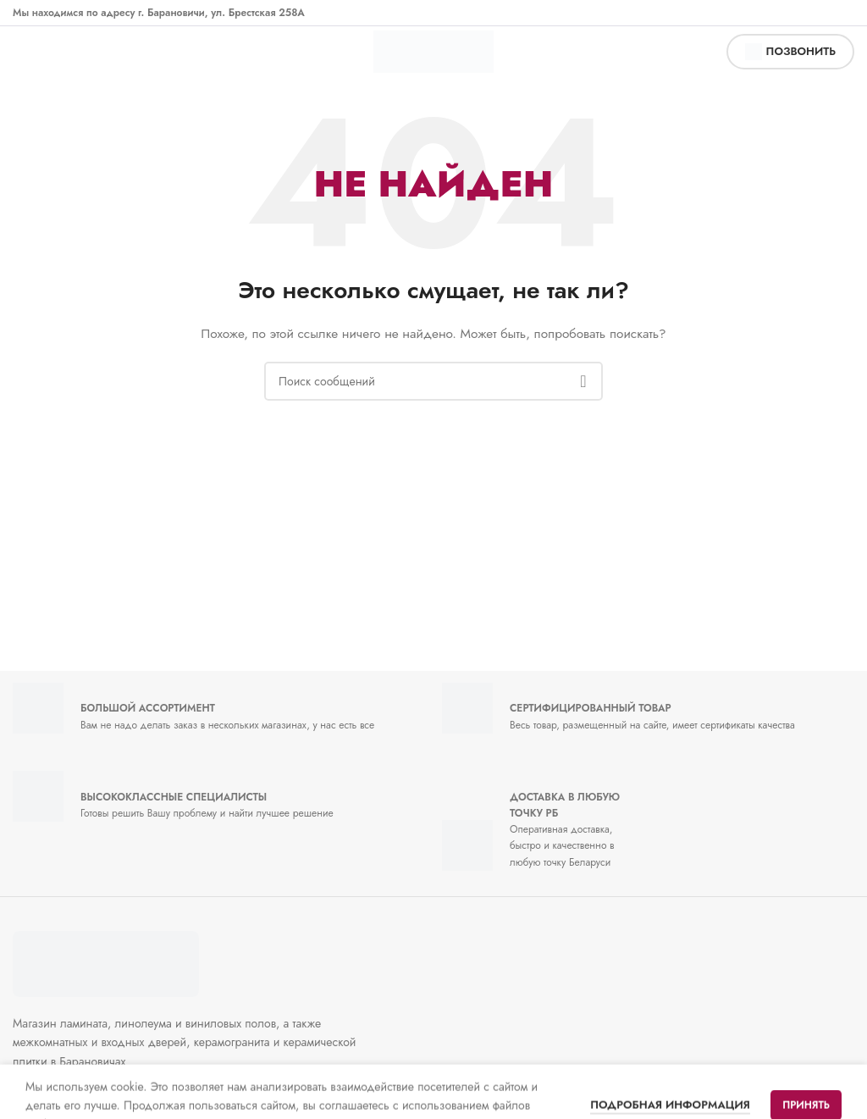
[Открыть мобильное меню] (30, 52)
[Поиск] (433, 381)
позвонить (790, 51)
